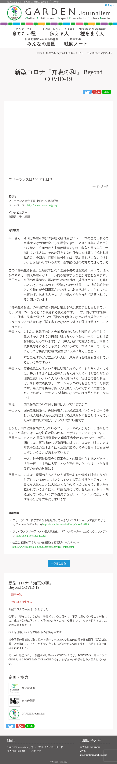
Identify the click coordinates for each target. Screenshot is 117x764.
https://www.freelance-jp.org (42, 205)
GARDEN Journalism (27, 714)
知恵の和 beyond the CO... (60, 53)
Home (39, 53)
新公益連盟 (22, 688)
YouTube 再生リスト (23, 601)
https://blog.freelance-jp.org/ (31, 535)
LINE (106, 91)
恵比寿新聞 (22, 701)
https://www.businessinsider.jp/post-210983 (65, 524)
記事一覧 (16, 594)
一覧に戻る (58, 563)
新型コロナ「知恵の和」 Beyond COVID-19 (59, 75)
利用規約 (36, 751)
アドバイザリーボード (50, 747)
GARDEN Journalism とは (20, 747)
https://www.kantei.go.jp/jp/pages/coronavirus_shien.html (43, 546)
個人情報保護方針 (17, 751)
